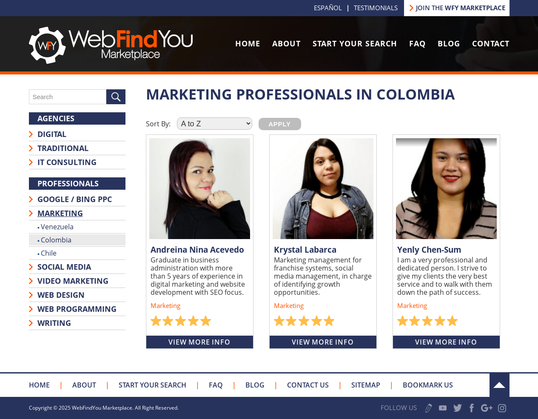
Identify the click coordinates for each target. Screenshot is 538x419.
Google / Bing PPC (74, 199)
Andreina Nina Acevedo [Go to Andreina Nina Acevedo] (197, 249)
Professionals (68, 183)
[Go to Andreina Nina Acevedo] (199, 188)
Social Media (64, 267)
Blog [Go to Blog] (449, 43)
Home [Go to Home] (247, 43)
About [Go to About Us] (286, 43)
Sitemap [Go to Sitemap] (365, 385)
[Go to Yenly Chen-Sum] (446, 188)
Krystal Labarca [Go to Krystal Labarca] (305, 249)
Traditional (62, 148)
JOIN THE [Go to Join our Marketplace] (460, 7)
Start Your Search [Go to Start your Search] (355, 43)
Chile (49, 253)
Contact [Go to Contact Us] (491, 43)
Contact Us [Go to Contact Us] (308, 385)
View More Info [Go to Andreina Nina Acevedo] (199, 342)
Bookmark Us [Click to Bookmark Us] (428, 385)
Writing (54, 323)
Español (328, 7)
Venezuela (57, 226)
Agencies (55, 118)
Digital (51, 134)
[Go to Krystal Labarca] (323, 188)
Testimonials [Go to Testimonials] (376, 7)
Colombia (56, 240)
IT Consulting (67, 162)
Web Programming (77, 309)
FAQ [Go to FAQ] (417, 43)
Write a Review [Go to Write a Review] (429, 408)
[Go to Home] (111, 61)
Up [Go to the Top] (500, 385)
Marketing (60, 213)
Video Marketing (72, 281)
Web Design (61, 295)
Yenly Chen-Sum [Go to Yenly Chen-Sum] (429, 249)
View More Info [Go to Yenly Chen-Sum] (446, 342)
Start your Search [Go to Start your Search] (152, 385)
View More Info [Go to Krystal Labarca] (322, 342)
